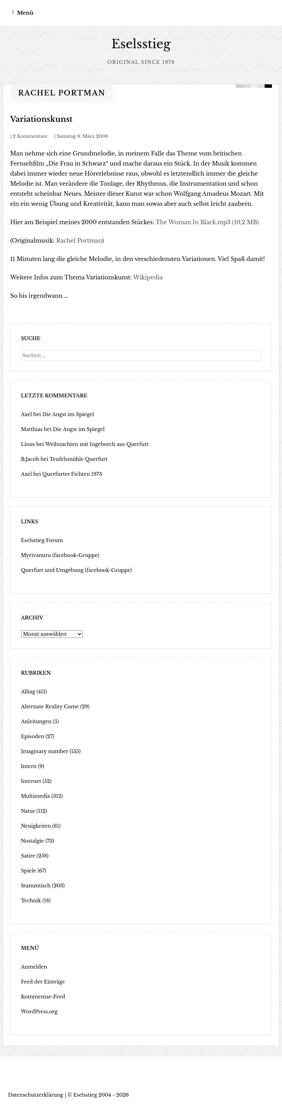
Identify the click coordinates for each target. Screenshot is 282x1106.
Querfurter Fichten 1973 (72, 474)
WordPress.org (39, 1011)
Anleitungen (36, 721)
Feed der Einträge (43, 982)
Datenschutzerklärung (35, 1095)
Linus (28, 444)
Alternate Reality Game (50, 706)
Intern (28, 766)
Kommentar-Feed (43, 997)
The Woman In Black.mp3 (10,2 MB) (207, 222)
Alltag (28, 692)
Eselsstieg (141, 43)
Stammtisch (36, 886)
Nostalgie (32, 841)
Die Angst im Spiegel (68, 414)
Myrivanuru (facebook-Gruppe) (60, 555)
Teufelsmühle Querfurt (79, 459)
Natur (28, 811)
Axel (26, 414)
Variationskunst (41, 119)
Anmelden (34, 967)
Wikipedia (148, 277)
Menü (25, 12)
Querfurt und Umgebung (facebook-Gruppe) (76, 570)
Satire (28, 856)
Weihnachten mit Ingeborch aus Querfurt (97, 444)
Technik (31, 900)
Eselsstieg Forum (42, 540)
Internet (31, 781)
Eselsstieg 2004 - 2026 (101, 1095)
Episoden (32, 736)
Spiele (28, 871)
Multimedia (35, 796)
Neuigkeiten (36, 826)
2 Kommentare (30, 136)
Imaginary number (44, 751)
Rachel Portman (79, 240)
